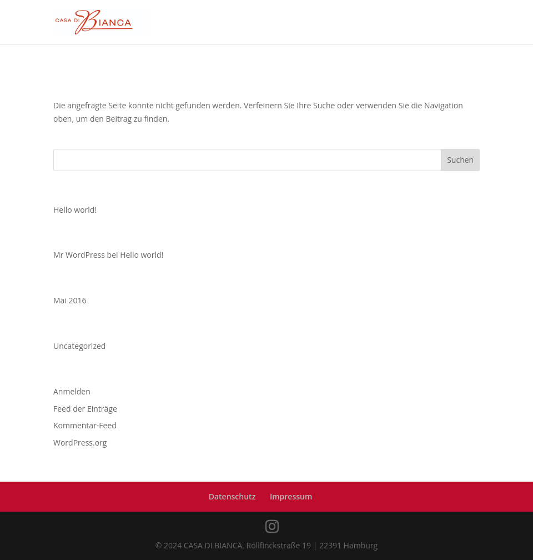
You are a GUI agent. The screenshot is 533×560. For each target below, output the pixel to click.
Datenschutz (232, 496)
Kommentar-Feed (85, 425)
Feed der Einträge (85, 408)
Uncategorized (79, 346)
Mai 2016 (70, 300)
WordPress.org (80, 442)
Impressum (291, 496)
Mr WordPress (79, 254)
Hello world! (75, 209)
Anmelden (71, 391)
